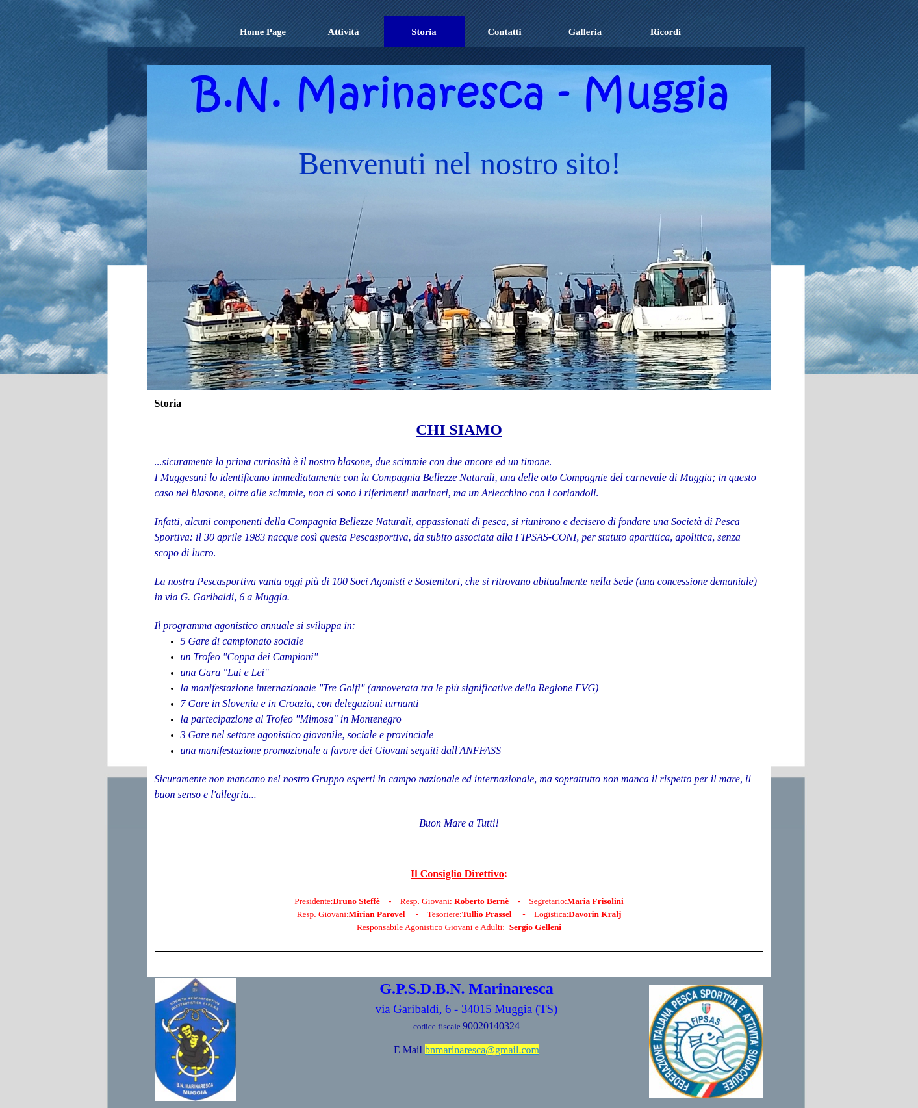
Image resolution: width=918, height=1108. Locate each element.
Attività (343, 32)
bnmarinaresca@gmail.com (482, 1049)
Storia (423, 32)
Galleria (585, 32)
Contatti (504, 32)
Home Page (263, 32)
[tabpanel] (459, 694)
